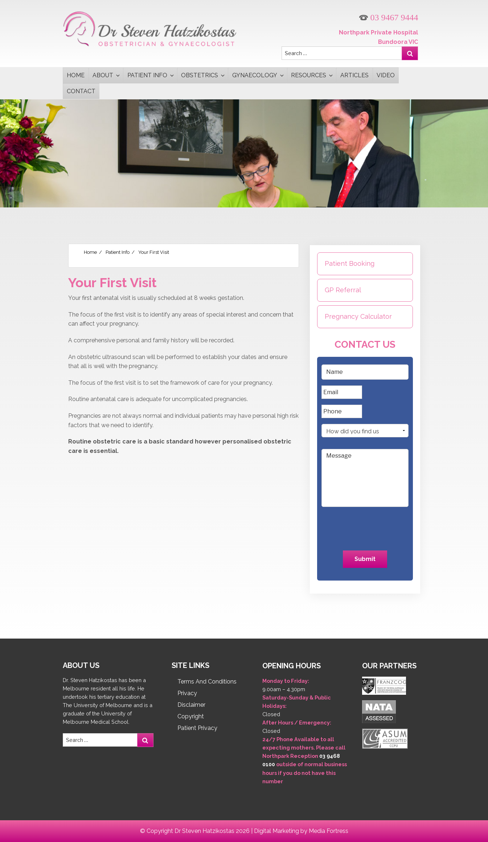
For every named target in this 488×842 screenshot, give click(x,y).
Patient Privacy (197, 728)
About (107, 75)
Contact (81, 91)
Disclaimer (191, 704)
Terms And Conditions (207, 681)
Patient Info (151, 75)
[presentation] (364, 527)
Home (76, 75)
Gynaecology (258, 75)
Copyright (190, 716)
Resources (312, 75)
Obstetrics (203, 75)
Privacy (187, 693)
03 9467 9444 (388, 17)
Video (386, 75)
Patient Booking (349, 263)
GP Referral (343, 290)
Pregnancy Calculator (358, 316)
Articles (354, 75)
